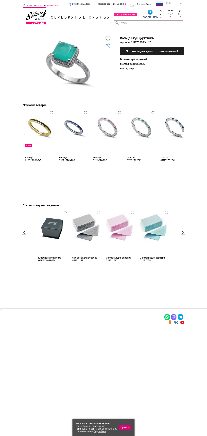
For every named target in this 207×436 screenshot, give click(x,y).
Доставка (125, 29)
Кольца (27, 348)
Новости (114, 29)
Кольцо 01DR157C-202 (67, 170)
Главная (27, 34)
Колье (54, 344)
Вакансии (52, 5)
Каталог (27, 29)
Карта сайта (141, 377)
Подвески (29, 359)
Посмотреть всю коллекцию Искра (47, 110)
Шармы (27, 365)
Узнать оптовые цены (34, 5)
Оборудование (167, 29)
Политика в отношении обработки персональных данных (114, 384)
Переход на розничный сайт (111, 4)
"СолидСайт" (80, 401)
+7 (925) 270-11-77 (135, 418)
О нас (136, 350)
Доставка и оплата (145, 339)
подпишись (150, 14)
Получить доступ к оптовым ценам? (153, 86)
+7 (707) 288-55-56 (166, 424)
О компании (150, 29)
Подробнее (100, 431)
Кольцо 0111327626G (100, 170)
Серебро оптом (41, 34)
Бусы (53, 362)
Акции (109, 350)
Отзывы (180, 29)
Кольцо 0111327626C (167, 170)
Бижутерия (75, 29)
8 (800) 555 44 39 (79, 4)
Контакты (137, 29)
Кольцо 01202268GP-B (33, 170)
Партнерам (101, 29)
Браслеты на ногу (61, 356)
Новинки (62, 29)
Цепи (81, 339)
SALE (53, 29)
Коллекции (88, 29)
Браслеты (56, 339)
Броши (54, 350)
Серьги (27, 354)
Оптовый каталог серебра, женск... (70, 34)
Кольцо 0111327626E (134, 170)
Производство (114, 339)
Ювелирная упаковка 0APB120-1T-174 (49, 270)
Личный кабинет (144, 4)
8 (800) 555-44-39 (169, 418)
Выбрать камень (41, 29)
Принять (125, 427)
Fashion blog (141, 371)
